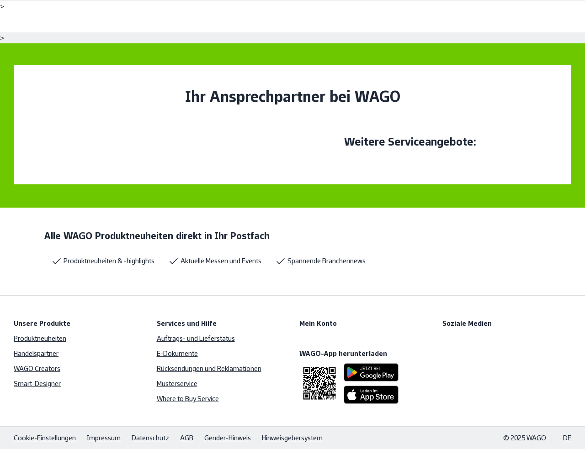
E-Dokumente (177, 353)
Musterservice (177, 383)
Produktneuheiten (40, 338)
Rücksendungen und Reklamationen (209, 368)
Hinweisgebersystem (292, 438)
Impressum (104, 438)
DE (567, 438)
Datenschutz (150, 438)
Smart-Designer (37, 383)
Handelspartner (36, 353)
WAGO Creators (37, 368)
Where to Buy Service (188, 398)
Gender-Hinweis (227, 438)
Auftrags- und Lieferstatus (196, 338)
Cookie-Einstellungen (45, 438)
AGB (186, 438)
